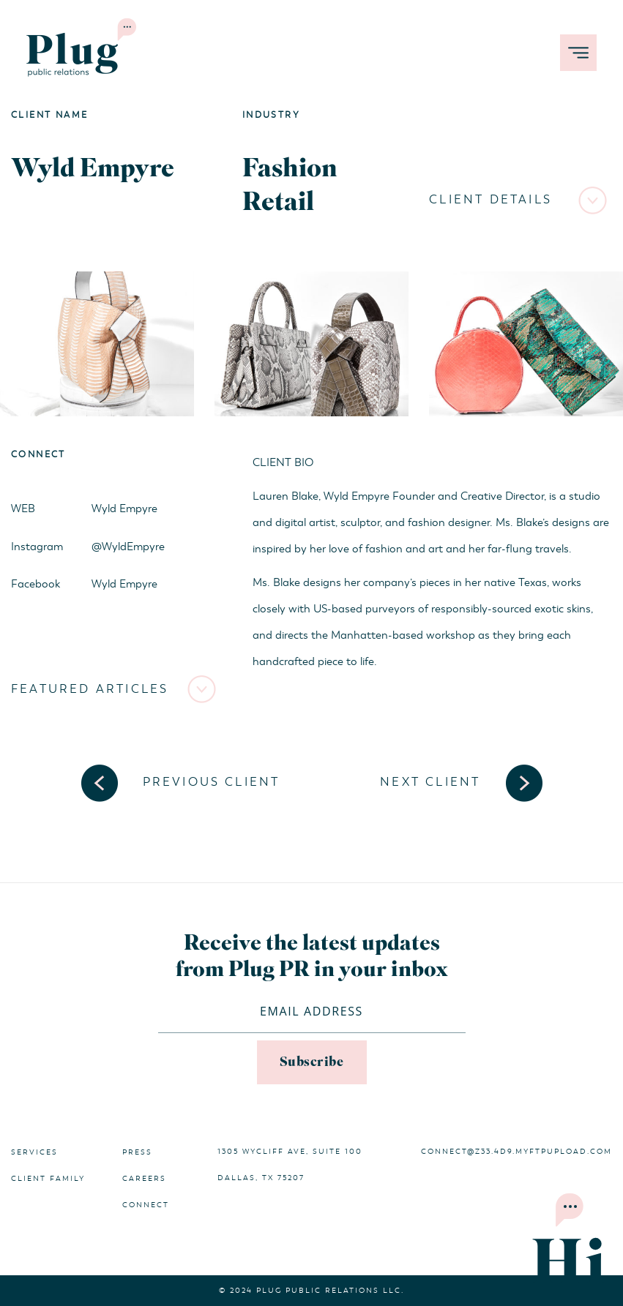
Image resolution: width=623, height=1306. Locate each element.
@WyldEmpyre (128, 546)
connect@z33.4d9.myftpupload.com (516, 1151)
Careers (144, 1178)
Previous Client (211, 782)
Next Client (430, 782)
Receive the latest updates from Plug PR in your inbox (312, 957)
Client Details (490, 199)
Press (137, 1152)
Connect (145, 1205)
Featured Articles (89, 689)
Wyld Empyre (124, 508)
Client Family (48, 1178)
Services (34, 1152)
